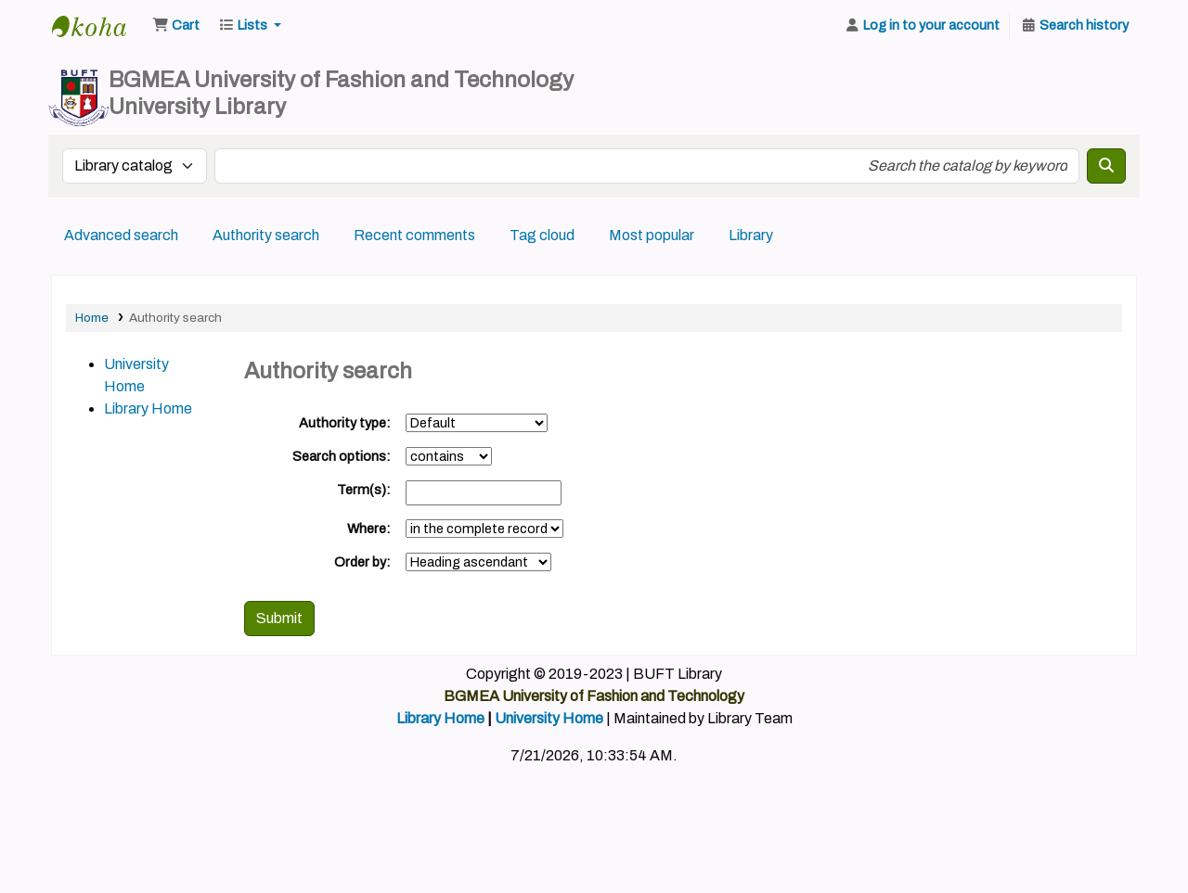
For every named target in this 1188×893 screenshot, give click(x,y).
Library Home (148, 408)
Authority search (266, 235)
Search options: (341, 456)
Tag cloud (542, 235)
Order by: (362, 562)
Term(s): (364, 489)
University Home (549, 718)
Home (92, 318)
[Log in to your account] (921, 26)
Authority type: (345, 422)
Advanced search (121, 235)
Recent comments (414, 235)
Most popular (651, 235)
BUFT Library (98, 26)
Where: (369, 528)
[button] (176, 26)
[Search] (1106, 166)
